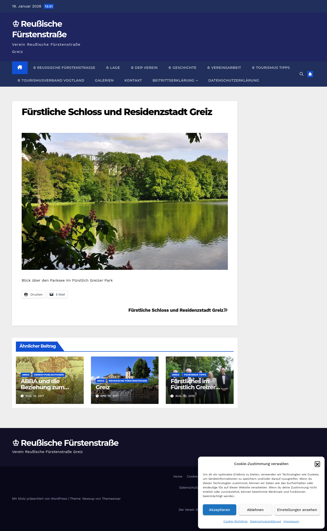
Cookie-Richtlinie (236, 521)
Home (177, 476)
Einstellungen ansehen (297, 510)
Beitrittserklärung (174, 80)
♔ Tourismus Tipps (271, 67)
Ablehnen (255, 510)
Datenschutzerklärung (265, 521)
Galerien (104, 80)
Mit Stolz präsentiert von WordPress (40, 498)
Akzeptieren (219, 510)
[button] (317, 463)
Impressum (291, 521)
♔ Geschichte (182, 67)
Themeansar (111, 498)
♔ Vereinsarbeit (224, 67)
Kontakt (133, 80)
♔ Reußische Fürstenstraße (64, 67)
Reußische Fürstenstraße (128, 380)
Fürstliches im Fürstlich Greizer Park (193, 387)
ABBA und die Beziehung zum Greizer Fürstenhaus (48, 387)
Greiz (25, 374)
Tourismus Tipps (195, 374)
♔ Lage (113, 67)
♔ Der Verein (144, 67)
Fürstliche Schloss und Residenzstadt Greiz (117, 111)
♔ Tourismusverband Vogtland (50, 80)
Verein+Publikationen (49, 374)
